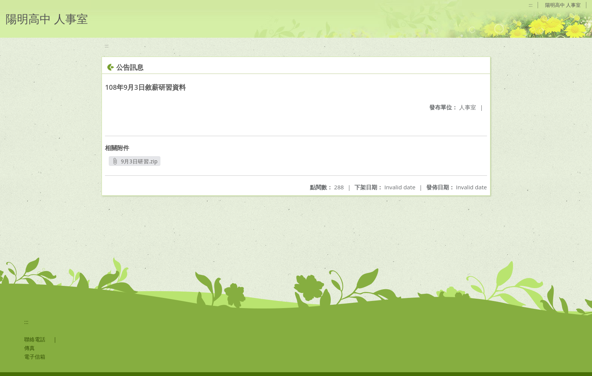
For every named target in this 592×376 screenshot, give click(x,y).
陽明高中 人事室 (563, 5)
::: (530, 5)
